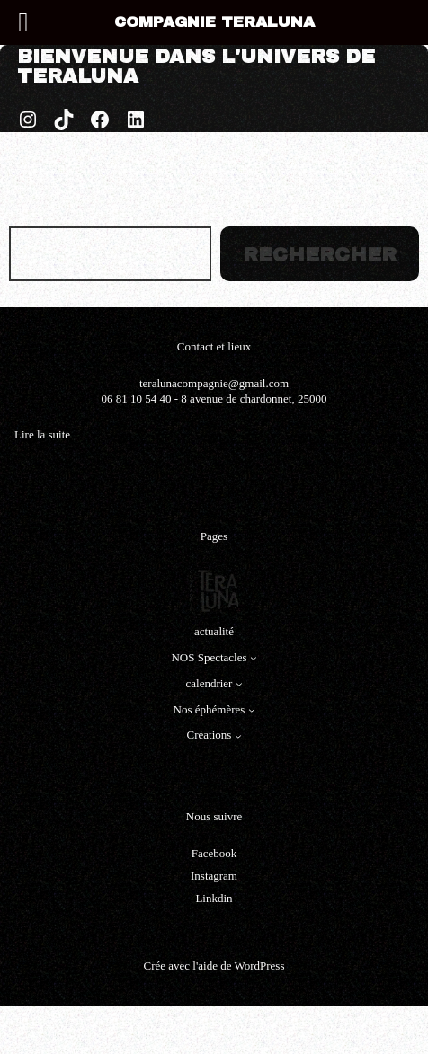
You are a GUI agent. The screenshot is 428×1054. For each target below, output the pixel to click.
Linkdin (213, 898)
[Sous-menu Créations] (238, 736)
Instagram (214, 875)
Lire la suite (42, 435)
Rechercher (320, 255)
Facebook (214, 853)
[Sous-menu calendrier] (239, 683)
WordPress (259, 965)
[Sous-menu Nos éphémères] (251, 709)
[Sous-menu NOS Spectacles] (253, 657)
